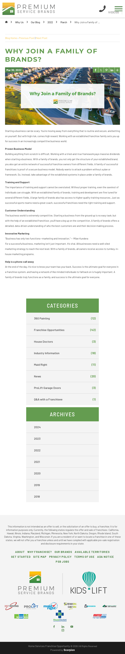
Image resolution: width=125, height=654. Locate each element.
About (20, 551)
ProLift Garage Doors (65, 388)
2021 (37, 462)
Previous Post (27, 37)
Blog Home (11, 37)
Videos (113, 12)
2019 (37, 485)
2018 (37, 496)
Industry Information (65, 353)
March (63, 22)
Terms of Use (84, 556)
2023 (37, 438)
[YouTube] (71, 626)
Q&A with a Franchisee (65, 399)
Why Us (19, 22)
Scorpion (69, 649)
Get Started (21, 556)
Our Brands (63, 551)
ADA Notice (105, 556)
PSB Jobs (62, 561)
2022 (50, 22)
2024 (37, 427)
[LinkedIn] (63, 626)
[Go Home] (6, 22)
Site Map (39, 556)
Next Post (41, 37)
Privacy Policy (60, 556)
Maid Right (65, 364)
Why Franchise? (39, 551)
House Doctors (65, 341)
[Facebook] (54, 626)
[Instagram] (63, 630)
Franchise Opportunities (65, 330)
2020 (37, 473)
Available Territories (92, 551)
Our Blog (35, 22)
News (65, 376)
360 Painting (65, 318)
